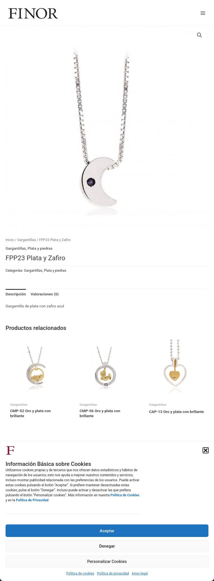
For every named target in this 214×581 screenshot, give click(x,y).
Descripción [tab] (16, 294)
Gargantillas (26, 240)
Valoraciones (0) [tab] (45, 294)
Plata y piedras (40, 248)
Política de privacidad (113, 573)
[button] (205, 450)
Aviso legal (140, 573)
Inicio (10, 240)
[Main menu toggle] (203, 13)
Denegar (107, 546)
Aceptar (107, 530)
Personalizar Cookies (107, 561)
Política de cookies (80, 573)
